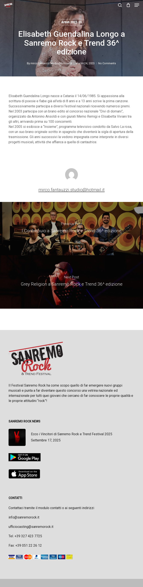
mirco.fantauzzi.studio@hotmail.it (51, 63)
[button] (136, 5)
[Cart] (128, 5)
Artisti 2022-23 (71, 22)
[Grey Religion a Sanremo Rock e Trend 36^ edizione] (71, 282)
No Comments (107, 63)
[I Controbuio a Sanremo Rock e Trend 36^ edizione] (71, 228)
